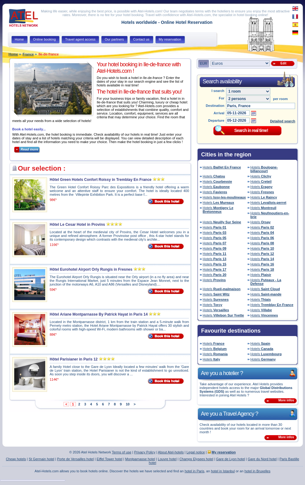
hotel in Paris (194, 471)
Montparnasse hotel (140, 459)
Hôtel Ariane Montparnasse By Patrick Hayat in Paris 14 (99, 314)
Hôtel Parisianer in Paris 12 (74, 359)
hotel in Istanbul (223, 471)
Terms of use (121, 452)
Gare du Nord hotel (262, 459)
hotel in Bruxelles (257, 471)
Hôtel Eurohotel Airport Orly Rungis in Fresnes (91, 269)
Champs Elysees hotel (196, 459)
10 (127, 404)
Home (13, 54)
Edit (282, 63)
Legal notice (195, 452)
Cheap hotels (16, 459)
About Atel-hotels (171, 452)
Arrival (219, 113)
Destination (215, 105)
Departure (216, 120)
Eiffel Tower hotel (109, 459)
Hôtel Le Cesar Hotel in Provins (77, 224)
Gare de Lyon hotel (230, 459)
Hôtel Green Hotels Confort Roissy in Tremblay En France (101, 179)
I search (217, 91)
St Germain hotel (41, 459)
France (28, 54)
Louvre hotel (167, 459)
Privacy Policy (144, 452)
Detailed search (282, 121)
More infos (286, 400)
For (221, 98)
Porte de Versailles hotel (75, 459)
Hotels (222, 167)
